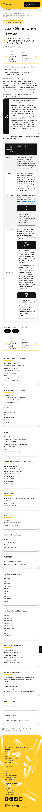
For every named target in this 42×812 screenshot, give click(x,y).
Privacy (7, 788)
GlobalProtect (8, 520)
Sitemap (8, 762)
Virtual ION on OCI (10, 660)
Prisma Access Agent (11, 525)
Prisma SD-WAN (9, 446)
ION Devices (8, 449)
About (7, 771)
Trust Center (9, 790)
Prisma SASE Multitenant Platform (15, 439)
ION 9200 (7, 601)
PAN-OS (7, 410)
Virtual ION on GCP (10, 655)
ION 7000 (7, 596)
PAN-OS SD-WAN (10, 412)
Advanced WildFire (10, 466)
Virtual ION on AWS (10, 650)
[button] (40, 649)
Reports (6, 544)
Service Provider (9, 417)
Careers (7, 773)
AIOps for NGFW (9, 395)
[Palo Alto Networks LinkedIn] (11, 800)
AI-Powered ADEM (10, 441)
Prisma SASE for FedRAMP (13, 562)
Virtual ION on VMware (12, 662)
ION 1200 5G (8, 620)
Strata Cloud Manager (11, 363)
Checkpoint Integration (11, 684)
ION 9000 (7, 598)
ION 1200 (7, 581)
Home (5, 13)
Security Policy (9, 503)
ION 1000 (7, 579)
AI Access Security (10, 476)
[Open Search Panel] (18, 5)
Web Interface (10, 730)
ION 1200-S (8, 584)
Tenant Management (11, 380)
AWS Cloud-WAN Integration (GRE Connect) (19, 677)
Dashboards (8, 540)
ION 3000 (7, 588)
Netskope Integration (11, 689)
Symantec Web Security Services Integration (19, 691)
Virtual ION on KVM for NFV (13, 657)
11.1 (7, 728)
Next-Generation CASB (12, 451)
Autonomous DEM (10, 547)
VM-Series (7, 420)
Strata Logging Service (11, 370)
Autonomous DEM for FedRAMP (15, 564)
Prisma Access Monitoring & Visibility (16, 444)
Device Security (9, 478)
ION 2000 (7, 586)
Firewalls (7, 407)
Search (7, 754)
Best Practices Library (11, 706)
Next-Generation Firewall (16, 13)
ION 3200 (7, 591)
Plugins (6, 422)
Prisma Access (9, 437)
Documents (9, 794)
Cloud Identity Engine (11, 368)
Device (28, 13)
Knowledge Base (10, 779)
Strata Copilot (32, 5)
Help (33, 728)
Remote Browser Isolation (13, 522)
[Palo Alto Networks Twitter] (16, 800)
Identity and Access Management (15, 378)
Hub (5, 375)
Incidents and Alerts (10, 542)
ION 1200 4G (8, 618)
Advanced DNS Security (12, 473)
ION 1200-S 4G (9, 625)
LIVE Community (11, 777)
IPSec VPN (7, 500)
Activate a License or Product (14, 365)
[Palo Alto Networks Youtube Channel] (20, 800)
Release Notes (10, 751)
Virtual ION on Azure (11, 652)
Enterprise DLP (9, 481)
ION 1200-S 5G (9, 628)
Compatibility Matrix (12, 758)
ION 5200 (7, 593)
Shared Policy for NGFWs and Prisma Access (19, 498)
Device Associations (11, 373)
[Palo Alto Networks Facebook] (7, 800)
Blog (6, 756)
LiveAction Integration (11, 686)
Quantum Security (10, 505)
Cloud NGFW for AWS (11, 400)
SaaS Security (8, 483)
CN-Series (7, 405)
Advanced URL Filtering (12, 469)
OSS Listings (9, 760)
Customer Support (11, 775)
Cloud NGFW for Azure (11, 402)
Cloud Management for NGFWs (14, 397)
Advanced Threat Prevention (13, 471)
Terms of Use (9, 792)
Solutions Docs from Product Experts (16, 720)
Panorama (7, 415)
